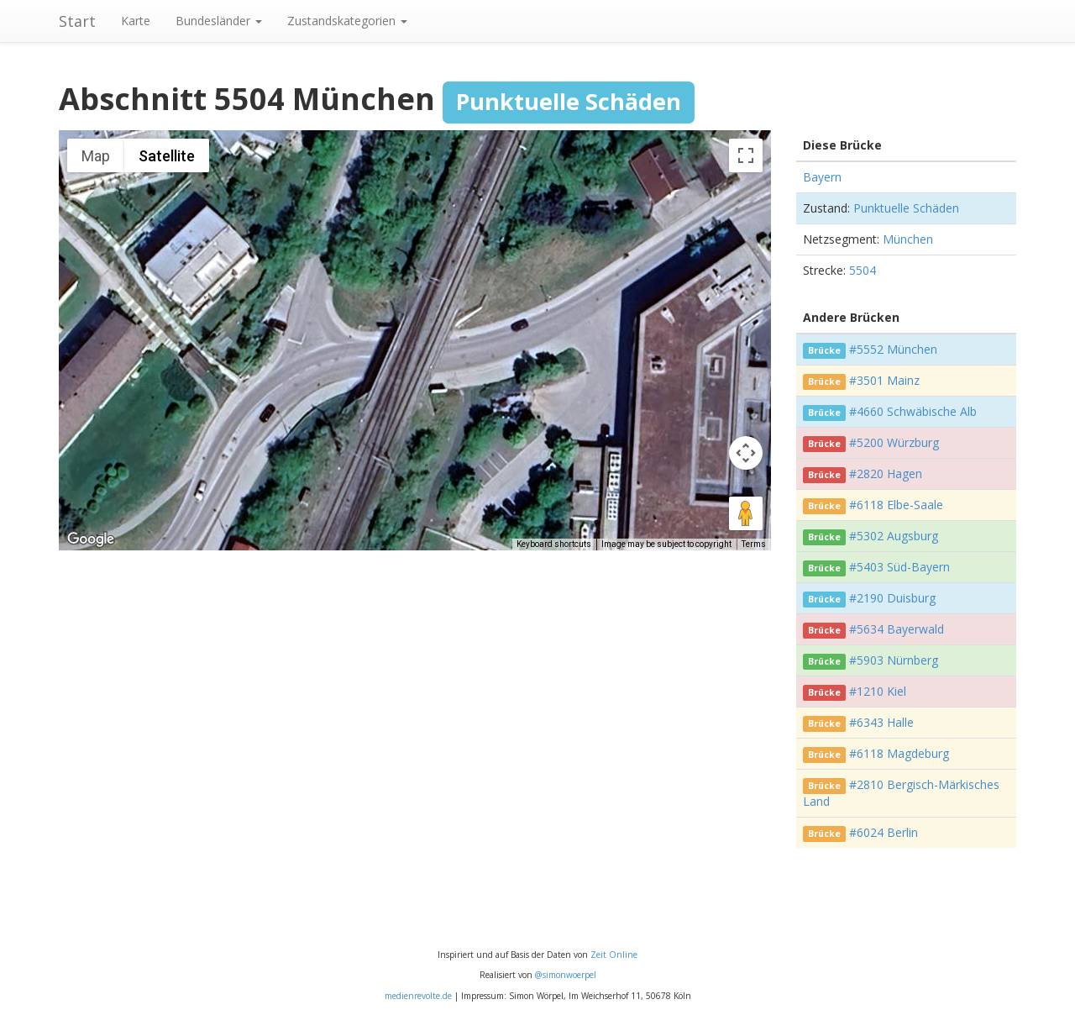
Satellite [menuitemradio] (167, 156)
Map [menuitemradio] (95, 156)
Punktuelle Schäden (906, 208)
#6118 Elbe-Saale (896, 505)
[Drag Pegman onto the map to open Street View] (746, 513)
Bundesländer (219, 21)
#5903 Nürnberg (893, 660)
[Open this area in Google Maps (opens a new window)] (90, 539)
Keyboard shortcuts (554, 544)
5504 (862, 270)
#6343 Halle (881, 722)
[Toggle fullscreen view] (746, 155)
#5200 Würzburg (894, 442)
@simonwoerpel (565, 975)
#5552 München (893, 349)
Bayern (822, 177)
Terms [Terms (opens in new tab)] (754, 544)
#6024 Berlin (883, 832)
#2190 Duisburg (892, 598)
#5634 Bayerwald (896, 629)
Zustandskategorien (347, 21)
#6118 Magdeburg (899, 753)
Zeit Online (613, 954)
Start (77, 21)
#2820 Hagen (885, 473)
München (908, 239)
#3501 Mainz (884, 380)
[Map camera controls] (746, 453)
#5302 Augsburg (893, 536)
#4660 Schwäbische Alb (913, 411)
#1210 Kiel (877, 691)
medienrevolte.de (418, 996)
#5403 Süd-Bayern (899, 567)
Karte (135, 21)
